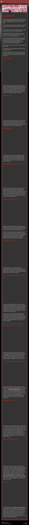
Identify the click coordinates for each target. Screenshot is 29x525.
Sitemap (7, 522)
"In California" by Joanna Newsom (18, 507)
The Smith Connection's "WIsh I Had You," (13, 474)
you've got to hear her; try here (14, 389)
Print (3, 522)
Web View (25, 523)
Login (26, 522)
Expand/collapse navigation (14, 1)
